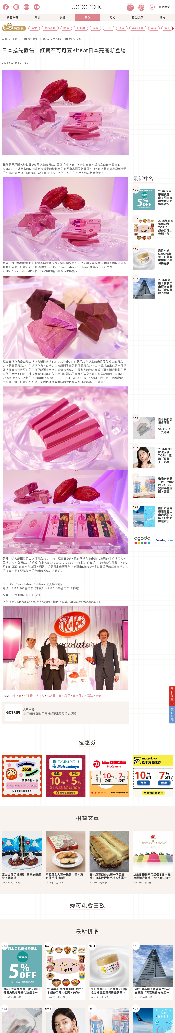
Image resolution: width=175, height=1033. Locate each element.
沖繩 (95, 28)
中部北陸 (138, 28)
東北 (167, 28)
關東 (66, 28)
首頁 (4, 39)
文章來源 (28, 709)
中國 (154, 28)
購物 (162, 17)
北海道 (81, 28)
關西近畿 (50, 28)
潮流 (37, 17)
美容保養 (12, 17)
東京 (34, 28)
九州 (108, 28)
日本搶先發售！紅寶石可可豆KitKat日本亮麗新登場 (52, 39)
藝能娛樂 (137, 17)
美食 (87, 17)
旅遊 (62, 17)
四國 (122, 28)
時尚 (112, 17)
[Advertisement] (152, 358)
